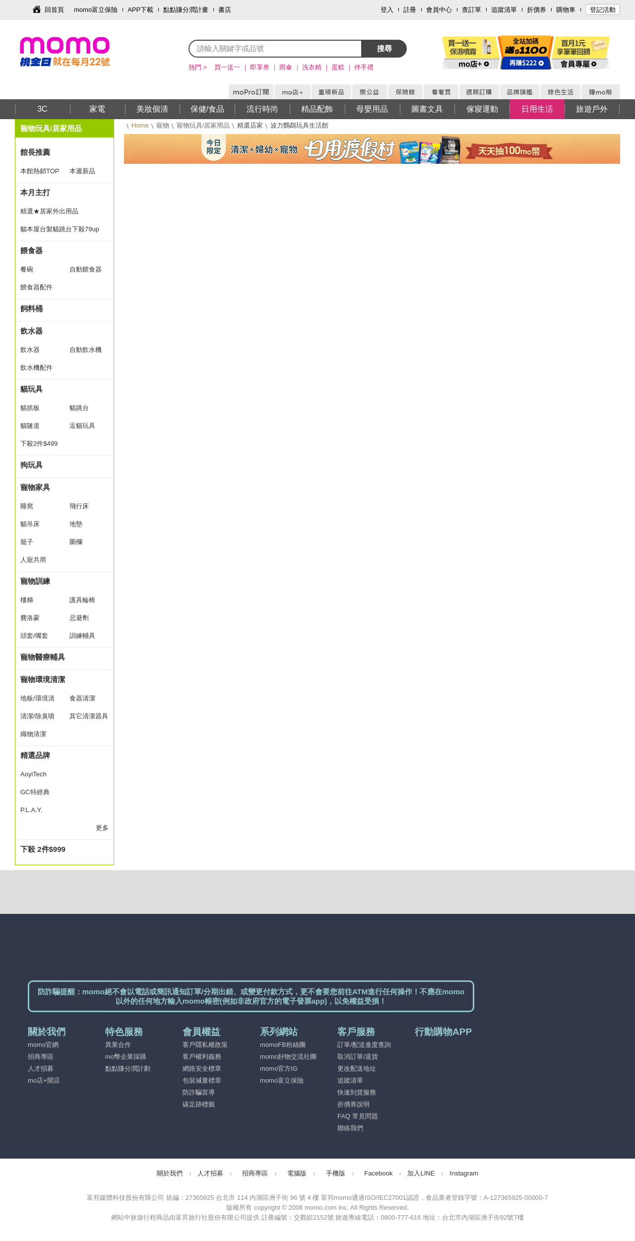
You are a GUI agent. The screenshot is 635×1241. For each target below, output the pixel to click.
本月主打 (35, 192)
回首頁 (54, 9)
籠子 (26, 542)
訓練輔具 (82, 635)
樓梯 (26, 600)
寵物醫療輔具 (42, 657)
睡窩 (26, 506)
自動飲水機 (85, 349)
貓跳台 (79, 408)
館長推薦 (35, 152)
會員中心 (439, 9)
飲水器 (31, 331)
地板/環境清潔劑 (37, 700)
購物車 (565, 9)
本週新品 (82, 171)
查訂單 (471, 9)
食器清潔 (82, 698)
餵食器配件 (36, 287)
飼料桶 (31, 308)
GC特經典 (35, 792)
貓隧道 (30, 425)
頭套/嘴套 (34, 635)
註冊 (409, 9)
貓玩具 (31, 389)
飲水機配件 (36, 367)
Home (140, 125)
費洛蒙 (30, 617)
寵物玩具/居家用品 (203, 125)
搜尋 (384, 48)
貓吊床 (30, 524)
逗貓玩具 (82, 425)
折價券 (536, 9)
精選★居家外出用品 (49, 211)
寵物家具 (35, 487)
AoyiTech (33, 774)
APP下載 (140, 9)
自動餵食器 (85, 269)
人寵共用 (33, 559)
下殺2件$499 (39, 443)
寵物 (162, 125)
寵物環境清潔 (42, 679)
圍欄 (75, 542)
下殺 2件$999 (42, 849)
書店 (224, 9)
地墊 (75, 524)
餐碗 (26, 269)
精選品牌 (35, 755)
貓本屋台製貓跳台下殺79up (59, 229)
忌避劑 (79, 617)
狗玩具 (31, 465)
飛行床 (79, 506)
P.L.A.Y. (31, 810)
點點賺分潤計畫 (185, 9)
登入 (387, 9)
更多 (102, 827)
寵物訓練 (35, 581)
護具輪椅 (82, 600)
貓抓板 (30, 408)
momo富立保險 (96, 9)
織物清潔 (33, 734)
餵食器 (31, 250)
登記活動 (603, 9)
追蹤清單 (504, 9)
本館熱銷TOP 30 (39, 173)
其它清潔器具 (88, 716)
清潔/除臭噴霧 (37, 718)
